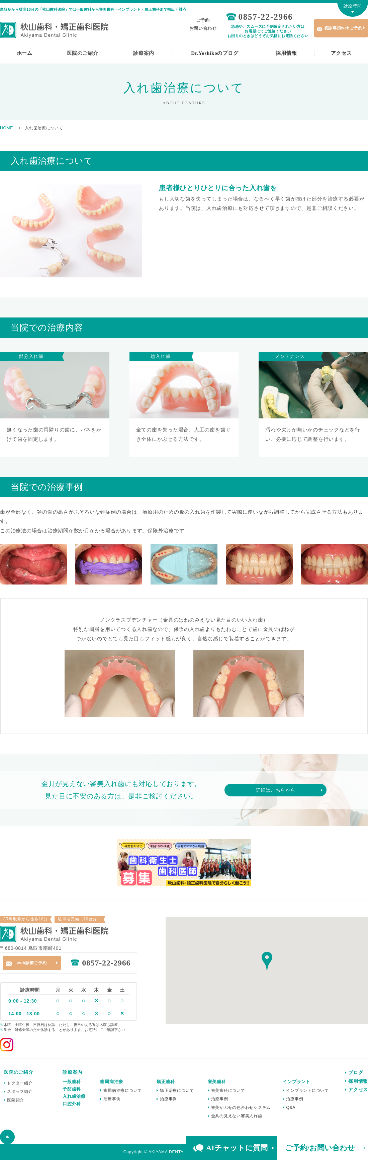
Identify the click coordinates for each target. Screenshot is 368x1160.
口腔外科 (72, 1103)
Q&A (290, 1107)
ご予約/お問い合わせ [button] (320, 1148)
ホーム (24, 53)
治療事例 (111, 1099)
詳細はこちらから (275, 790)
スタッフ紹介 (20, 1091)
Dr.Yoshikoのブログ (214, 53)
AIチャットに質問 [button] (236, 1148)
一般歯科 (72, 1081)
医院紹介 (15, 1100)
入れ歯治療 (74, 1096)
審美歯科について (228, 1090)
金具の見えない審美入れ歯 (236, 1116)
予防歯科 (72, 1088)
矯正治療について (177, 1090)
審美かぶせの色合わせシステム (241, 1107)
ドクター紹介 (20, 1083)
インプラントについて (307, 1090)
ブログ (355, 1072)
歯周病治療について (122, 1090)
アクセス (341, 53)
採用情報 (286, 53)
